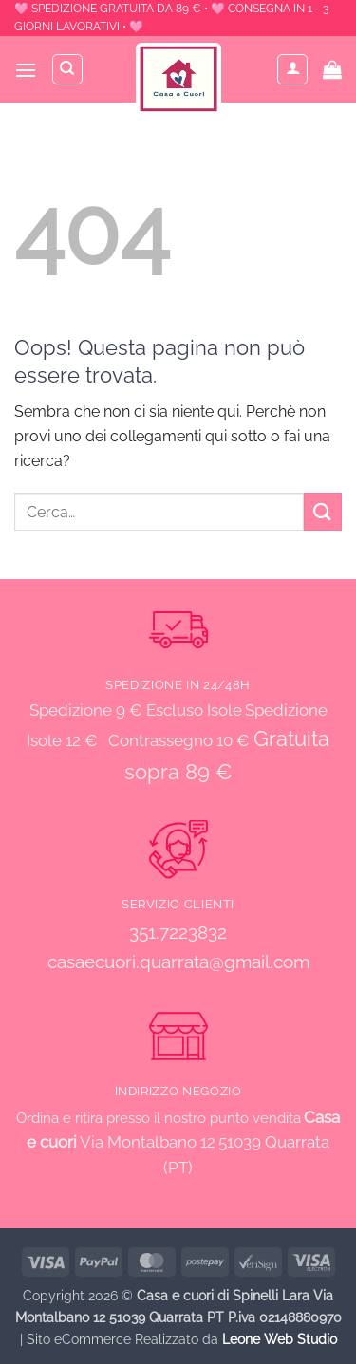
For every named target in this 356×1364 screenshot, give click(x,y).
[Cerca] (67, 69)
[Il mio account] (292, 69)
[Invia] (323, 511)
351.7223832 (178, 932)
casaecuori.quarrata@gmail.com (178, 961)
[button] (25, 70)
